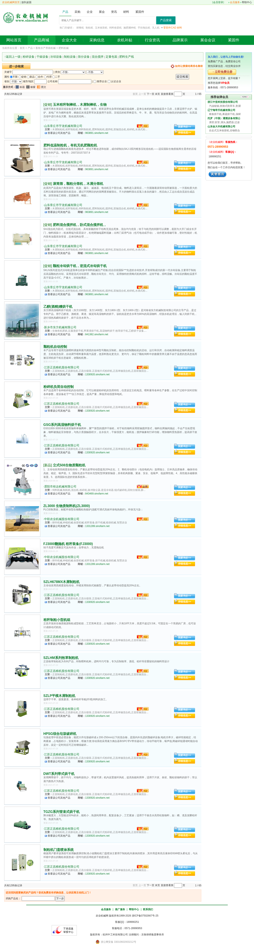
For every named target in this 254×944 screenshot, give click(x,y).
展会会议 (207, 40)
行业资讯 (152, 40)
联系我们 (148, 909)
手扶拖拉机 (144, 27)
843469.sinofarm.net (96, 493)
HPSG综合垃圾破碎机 (59, 733)
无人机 (156, 27)
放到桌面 (26, 2)
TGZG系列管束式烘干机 (61, 812)
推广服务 (120, 909)
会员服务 (235, 2)
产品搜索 (166, 20)
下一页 (150, 94)
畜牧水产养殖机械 (45, 48)
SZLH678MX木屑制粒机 (61, 582)
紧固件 (233, 40)
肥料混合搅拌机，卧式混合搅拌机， (80, 225)
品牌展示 (180, 40)
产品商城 (41, 40)
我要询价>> (184, 126)
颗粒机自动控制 (55, 346)
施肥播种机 (129, 27)
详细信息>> (184, 132)
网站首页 (13, 40)
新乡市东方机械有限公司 (60, 327)
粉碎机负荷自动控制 (58, 387)
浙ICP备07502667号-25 (145, 915)
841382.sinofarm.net (96, 334)
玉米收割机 (101, 27)
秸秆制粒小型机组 (56, 620)
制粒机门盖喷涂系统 (58, 849)
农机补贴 (124, 40)
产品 (30, 48)
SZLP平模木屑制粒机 (59, 696)
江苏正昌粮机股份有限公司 (61, 367)
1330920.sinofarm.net (97, 374)
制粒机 (89, 27)
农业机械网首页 (11, 2)
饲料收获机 (115, 27)
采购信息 (97, 40)
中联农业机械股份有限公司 (61, 519)
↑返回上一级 (12, 56)
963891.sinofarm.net (96, 133)
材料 (179, 27)
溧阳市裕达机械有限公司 (60, 486)
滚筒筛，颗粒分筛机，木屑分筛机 (78, 183)
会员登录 (218, 2)
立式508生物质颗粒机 (69, 465)
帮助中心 (247, 2)
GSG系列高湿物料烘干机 (62, 424)
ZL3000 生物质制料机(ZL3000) (66, 506)
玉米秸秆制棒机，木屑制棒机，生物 (80, 104)
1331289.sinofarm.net (97, 526)
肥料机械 (64, 48)
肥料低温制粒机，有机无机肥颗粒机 (70, 145)
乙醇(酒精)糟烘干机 (58, 306)
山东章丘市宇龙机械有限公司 (63, 126)
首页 (22, 48)
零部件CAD (169, 27)
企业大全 (69, 40)
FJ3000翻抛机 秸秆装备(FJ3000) (68, 544)
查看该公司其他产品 (59, 133)
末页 (157, 94)
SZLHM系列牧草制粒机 (61, 658)
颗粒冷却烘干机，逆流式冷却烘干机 (80, 266)
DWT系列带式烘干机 (59, 774)
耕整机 (80, 27)
